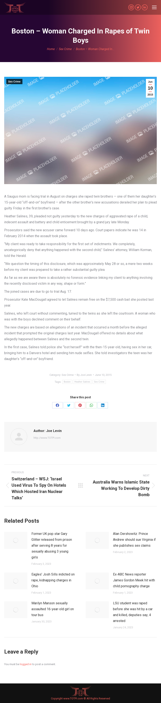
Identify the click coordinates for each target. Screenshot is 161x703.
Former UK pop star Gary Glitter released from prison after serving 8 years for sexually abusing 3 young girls (51, 545)
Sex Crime (14, 81)
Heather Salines (82, 382)
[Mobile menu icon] (154, 7)
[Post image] (15, 540)
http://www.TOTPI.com (47, 437)
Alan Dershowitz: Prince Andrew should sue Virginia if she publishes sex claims (134, 540)
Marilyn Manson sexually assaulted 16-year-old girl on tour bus (52, 609)
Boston (67, 382)
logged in (25, 664)
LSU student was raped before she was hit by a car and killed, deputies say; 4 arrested (133, 612)
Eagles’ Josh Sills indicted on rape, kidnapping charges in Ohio (53, 580)
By (84, 374)
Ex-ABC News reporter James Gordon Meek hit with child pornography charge (134, 580)
